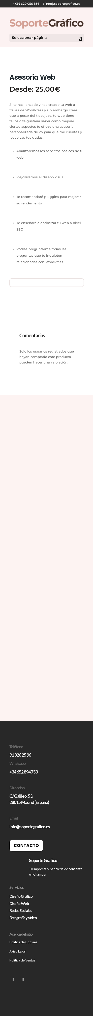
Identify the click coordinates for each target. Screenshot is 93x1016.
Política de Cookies (23, 942)
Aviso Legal (17, 951)
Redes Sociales (20, 910)
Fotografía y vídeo (23, 917)
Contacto (26, 845)
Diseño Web (19, 903)
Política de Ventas (22, 960)
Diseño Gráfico (20, 896)
